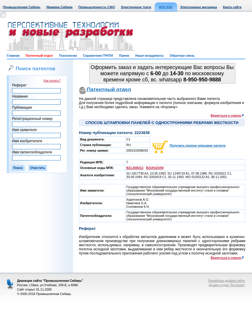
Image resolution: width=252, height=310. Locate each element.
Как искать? (52, 80)
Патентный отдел (39, 55)
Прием (124, 55)
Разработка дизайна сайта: (226, 280)
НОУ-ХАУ (166, 7)
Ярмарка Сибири (59, 7)
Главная (13, 55)
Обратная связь (182, 55)
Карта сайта (232, 7)
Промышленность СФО (96, 7)
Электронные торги (136, 7)
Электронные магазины (198, 7)
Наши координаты (149, 55)
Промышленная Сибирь (21, 7)
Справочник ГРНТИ (98, 55)
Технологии (68, 55)
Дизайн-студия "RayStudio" (227, 285)
